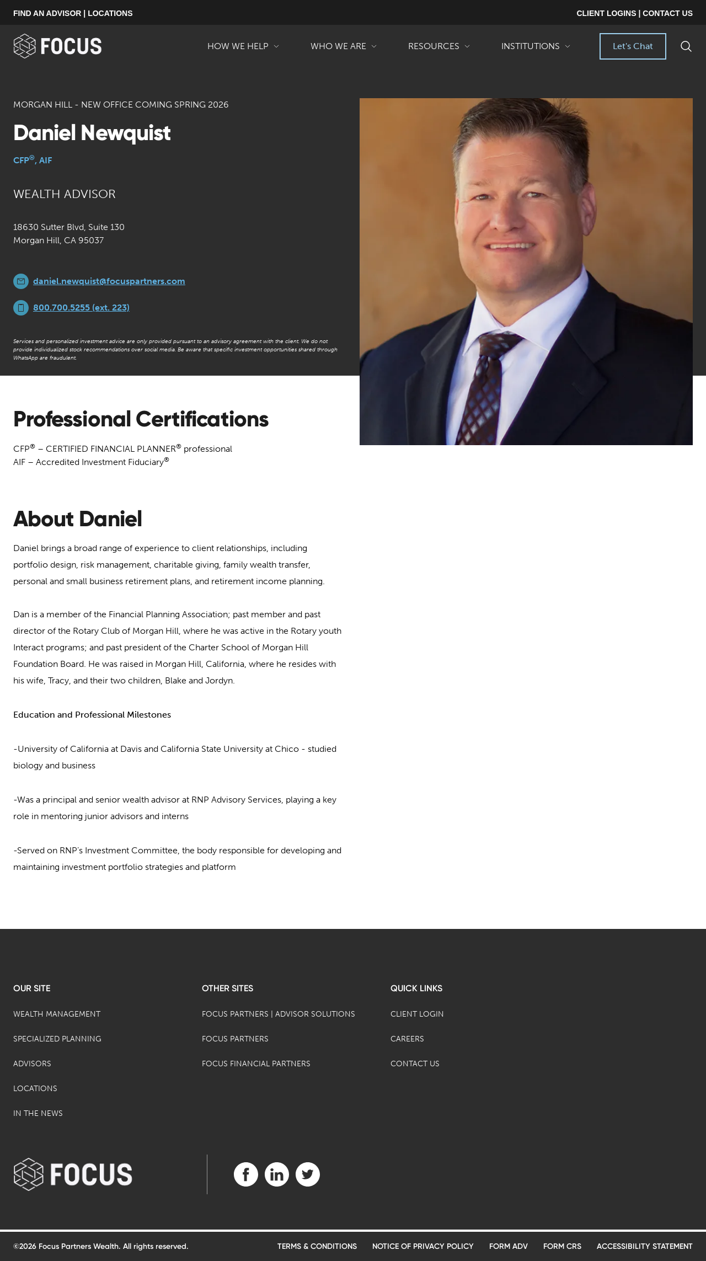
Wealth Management (56, 1014)
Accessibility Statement (645, 1246)
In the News (38, 1113)
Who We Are (343, 50)
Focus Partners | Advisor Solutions (278, 1014)
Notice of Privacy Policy (423, 1246)
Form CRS (562, 1246)
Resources (439, 50)
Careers (407, 1039)
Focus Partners (235, 1039)
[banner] (75, 46)
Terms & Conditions (317, 1246)
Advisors (32, 1063)
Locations (35, 1088)
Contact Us (415, 1063)
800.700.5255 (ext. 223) (81, 307)
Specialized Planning (57, 1039)
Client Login (417, 1014)
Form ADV (508, 1246)
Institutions (536, 50)
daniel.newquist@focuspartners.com (109, 281)
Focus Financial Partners (256, 1063)
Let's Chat (633, 46)
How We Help (243, 50)
